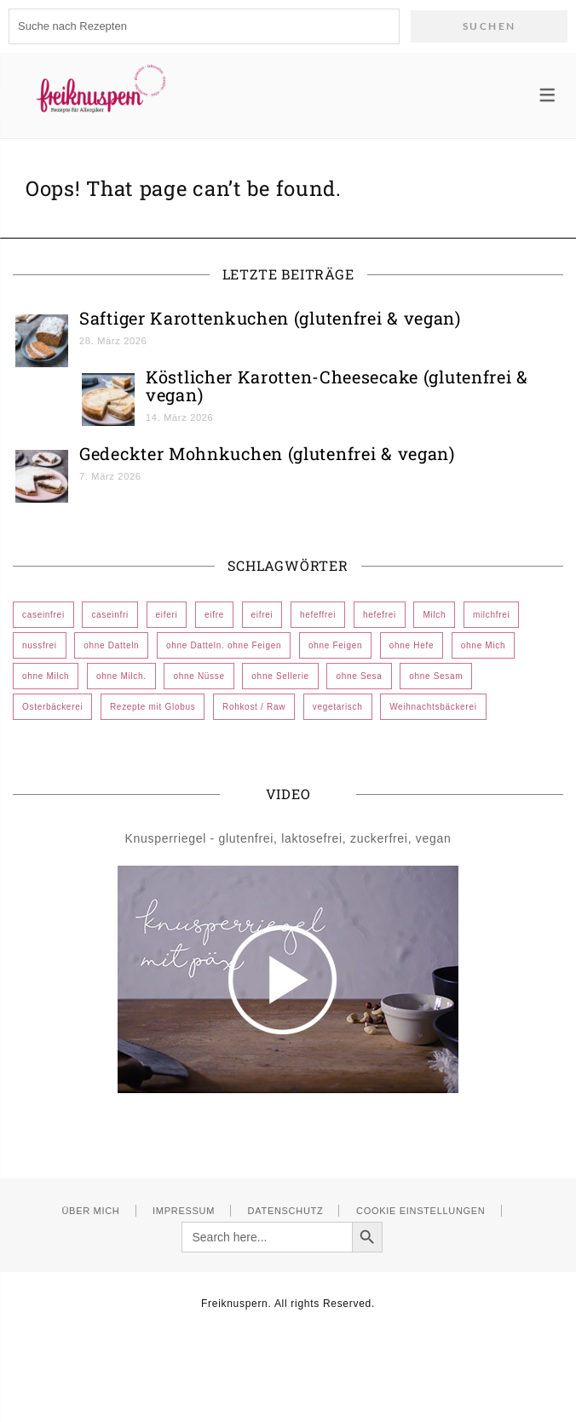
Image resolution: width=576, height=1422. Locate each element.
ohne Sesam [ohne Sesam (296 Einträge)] (436, 676)
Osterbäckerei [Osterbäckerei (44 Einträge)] (52, 706)
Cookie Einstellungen (421, 1211)
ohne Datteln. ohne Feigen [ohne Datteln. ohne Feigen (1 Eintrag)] (223, 645)
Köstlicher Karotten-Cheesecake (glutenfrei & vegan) (337, 386)
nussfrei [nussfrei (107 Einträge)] (39, 645)
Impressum (184, 1211)
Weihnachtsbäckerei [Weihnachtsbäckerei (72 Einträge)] (432, 706)
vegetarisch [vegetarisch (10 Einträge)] (338, 706)
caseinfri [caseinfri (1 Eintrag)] (110, 614)
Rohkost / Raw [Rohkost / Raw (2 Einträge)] (253, 706)
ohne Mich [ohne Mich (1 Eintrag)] (483, 645)
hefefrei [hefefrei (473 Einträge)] (379, 614)
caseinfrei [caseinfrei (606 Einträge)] (43, 614)
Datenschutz (286, 1211)
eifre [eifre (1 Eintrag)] (214, 614)
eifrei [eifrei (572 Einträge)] (262, 614)
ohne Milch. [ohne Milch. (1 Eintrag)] (121, 676)
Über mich (90, 1211)
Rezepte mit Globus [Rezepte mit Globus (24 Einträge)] (152, 706)
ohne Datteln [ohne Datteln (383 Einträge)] (111, 645)
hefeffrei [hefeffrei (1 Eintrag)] (318, 614)
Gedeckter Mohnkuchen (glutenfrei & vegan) (267, 453)
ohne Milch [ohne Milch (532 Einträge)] (45, 676)
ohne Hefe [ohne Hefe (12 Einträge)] (411, 645)
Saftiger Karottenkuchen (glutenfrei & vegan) (270, 318)
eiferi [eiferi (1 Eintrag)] (167, 614)
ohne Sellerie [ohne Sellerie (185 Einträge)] (279, 676)
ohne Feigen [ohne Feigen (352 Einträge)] (335, 645)
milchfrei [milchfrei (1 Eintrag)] (491, 614)
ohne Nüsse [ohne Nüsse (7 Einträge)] (198, 676)
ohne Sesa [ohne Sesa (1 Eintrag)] (359, 676)
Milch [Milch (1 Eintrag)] (434, 614)
